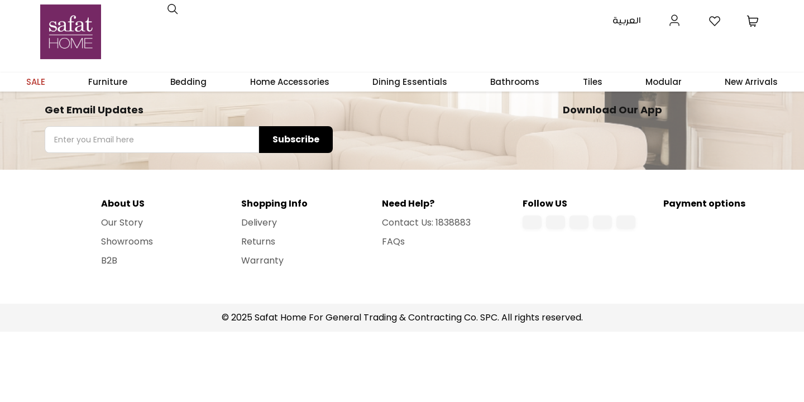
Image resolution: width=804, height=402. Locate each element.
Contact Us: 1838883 (426, 222)
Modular (663, 82)
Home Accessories (289, 82)
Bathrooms (514, 82)
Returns (258, 241)
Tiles (592, 82)
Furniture (107, 82)
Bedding (188, 82)
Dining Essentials (409, 82)
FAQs (393, 241)
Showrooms (127, 241)
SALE (35, 82)
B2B (109, 260)
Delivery (259, 222)
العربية (626, 21)
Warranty (262, 260)
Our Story (122, 222)
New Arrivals (751, 82)
